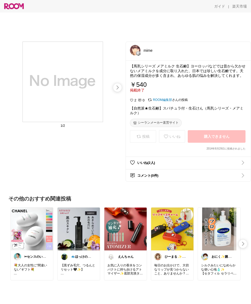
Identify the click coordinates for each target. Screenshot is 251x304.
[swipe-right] (117, 87)
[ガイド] (219, 6)
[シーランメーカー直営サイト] (156, 123)
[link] (32, 229)
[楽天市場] (239, 6)
